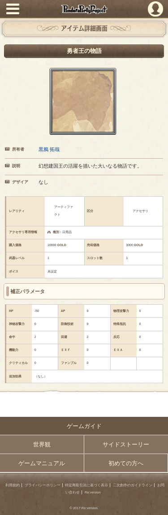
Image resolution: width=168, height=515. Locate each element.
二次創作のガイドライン (132, 485)
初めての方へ (125, 463)
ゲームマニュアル (41, 463)
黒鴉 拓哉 (49, 149)
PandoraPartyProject (84, 9)
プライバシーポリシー (42, 485)
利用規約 (12, 485)
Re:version (93, 492)
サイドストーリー (126, 444)
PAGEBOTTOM (158, 504)
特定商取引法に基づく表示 (86, 485)
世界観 (42, 444)
